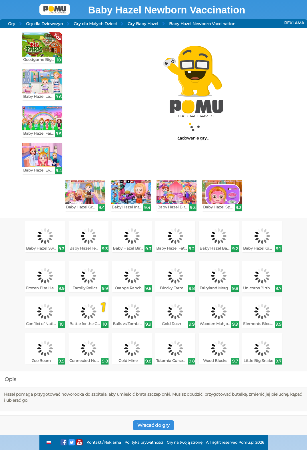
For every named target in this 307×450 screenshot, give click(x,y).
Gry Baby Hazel (143, 23)
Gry (11, 23)
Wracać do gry (153, 425)
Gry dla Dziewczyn (44, 23)
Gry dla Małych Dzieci (95, 23)
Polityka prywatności (144, 442)
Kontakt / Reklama (104, 442)
